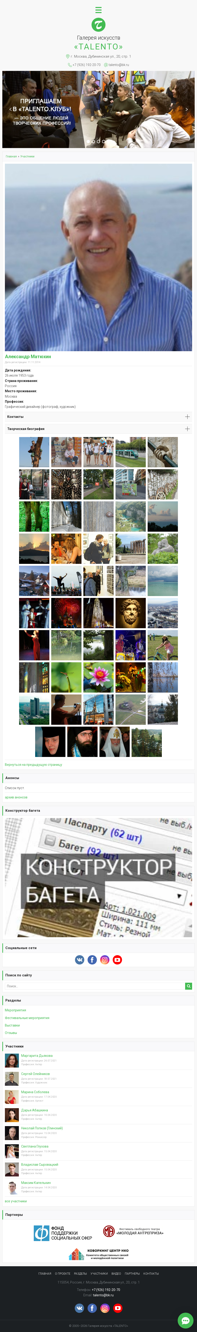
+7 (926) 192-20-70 (87, 65)
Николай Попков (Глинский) (42, 1128)
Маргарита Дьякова (37, 1056)
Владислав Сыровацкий (39, 1164)
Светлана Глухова (34, 1146)
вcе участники (16, 1201)
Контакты (151, 1273)
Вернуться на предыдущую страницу (33, 765)
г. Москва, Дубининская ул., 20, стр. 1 (101, 56)
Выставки (12, 1025)
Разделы (13, 1000)
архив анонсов (16, 797)
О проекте (62, 1273)
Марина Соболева (35, 1092)
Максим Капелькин (36, 1183)
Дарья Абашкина (34, 1110)
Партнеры (14, 1215)
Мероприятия (15, 1010)
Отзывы (11, 1033)
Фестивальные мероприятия (27, 1018)
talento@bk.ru (119, 65)
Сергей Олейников (35, 1074)
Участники (14, 1046)
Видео (116, 1273)
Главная (44, 1273)
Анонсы (12, 778)
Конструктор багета (22, 810)
